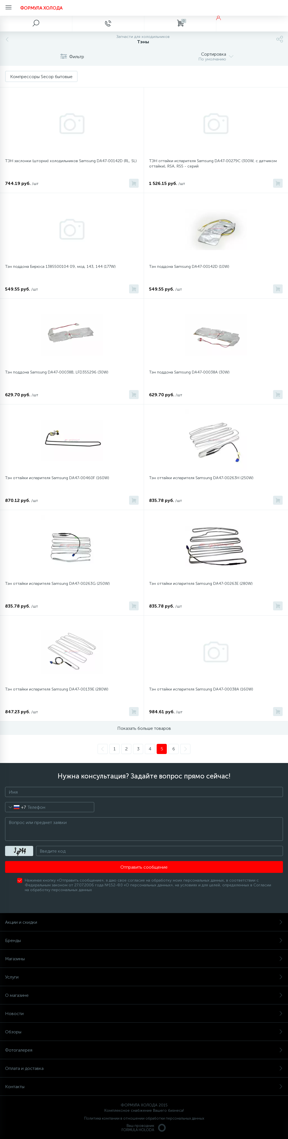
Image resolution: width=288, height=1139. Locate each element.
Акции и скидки (144, 922)
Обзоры (144, 1031)
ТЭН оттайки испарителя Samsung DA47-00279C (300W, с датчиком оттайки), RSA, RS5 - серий (213, 163)
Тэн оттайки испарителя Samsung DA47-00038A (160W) (201, 689)
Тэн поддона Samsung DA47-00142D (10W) (189, 266)
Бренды (144, 940)
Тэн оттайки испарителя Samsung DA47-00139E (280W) (56, 689)
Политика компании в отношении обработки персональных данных (144, 1118)
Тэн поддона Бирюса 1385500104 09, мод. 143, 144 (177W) (60, 266)
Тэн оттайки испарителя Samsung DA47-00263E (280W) (201, 583)
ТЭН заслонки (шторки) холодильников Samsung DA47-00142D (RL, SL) (71, 160)
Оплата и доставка (144, 1068)
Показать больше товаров (144, 728)
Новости (144, 1013)
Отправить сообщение (144, 867)
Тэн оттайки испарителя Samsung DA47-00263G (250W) (57, 583)
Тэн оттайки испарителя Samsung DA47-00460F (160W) (57, 477)
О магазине (144, 995)
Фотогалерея (144, 1050)
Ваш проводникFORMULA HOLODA (144, 1127)
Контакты (144, 1086)
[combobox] (15, 807)
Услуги (144, 977)
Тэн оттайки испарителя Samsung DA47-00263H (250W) (201, 477)
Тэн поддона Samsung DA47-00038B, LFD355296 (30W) (56, 372)
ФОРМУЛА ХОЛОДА (41, 8)
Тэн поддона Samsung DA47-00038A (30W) (189, 372)
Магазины (144, 958)
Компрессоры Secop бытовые (41, 76)
